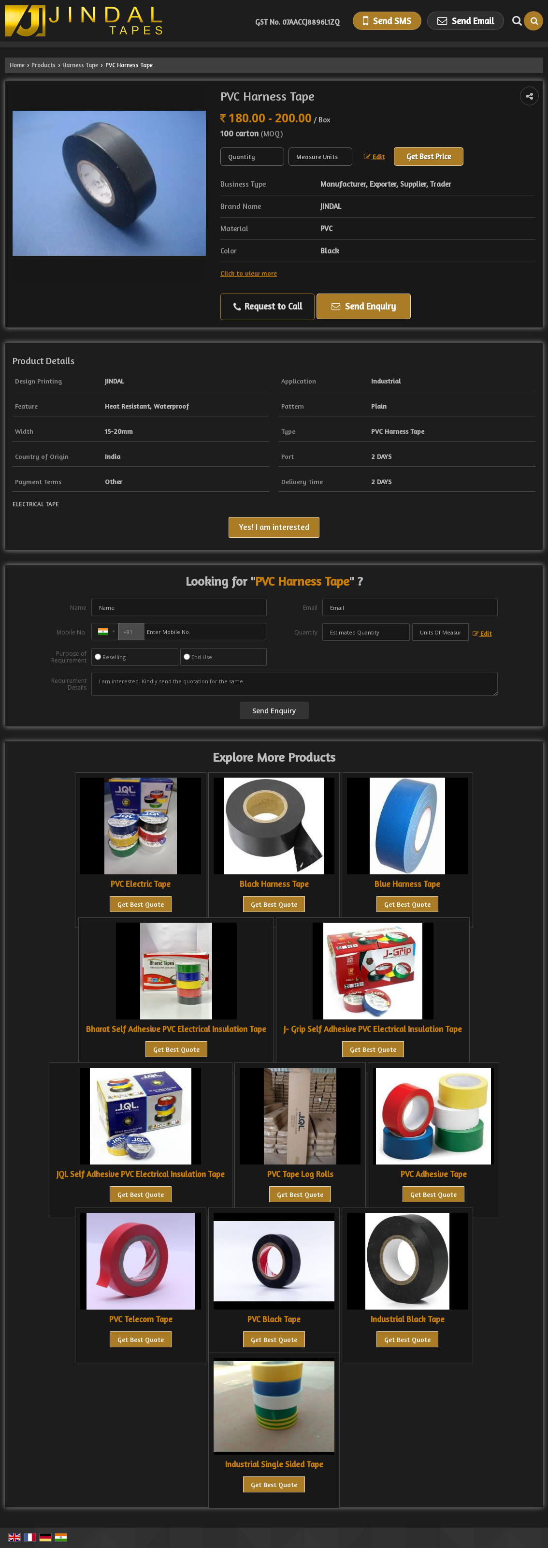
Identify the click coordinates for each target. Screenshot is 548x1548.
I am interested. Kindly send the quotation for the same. (294, 684)
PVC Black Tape (274, 1319)
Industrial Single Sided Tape (274, 1464)
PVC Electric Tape (141, 884)
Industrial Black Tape (408, 1319)
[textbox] (320, 156)
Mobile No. (72, 632)
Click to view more (248, 273)
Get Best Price (428, 156)
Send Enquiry (364, 306)
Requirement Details (69, 684)
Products (43, 65)
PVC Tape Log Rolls (300, 1174)
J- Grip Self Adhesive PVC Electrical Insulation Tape (373, 1029)
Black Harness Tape (274, 884)
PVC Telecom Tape (141, 1319)
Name (78, 608)
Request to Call (267, 306)
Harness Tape (80, 65)
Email (310, 608)
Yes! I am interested (274, 527)
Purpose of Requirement (69, 657)
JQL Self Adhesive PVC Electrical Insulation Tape (141, 1174)
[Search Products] (516, 20)
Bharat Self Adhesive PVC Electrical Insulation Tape (176, 1029)
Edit (374, 156)
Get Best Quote (140, 904)
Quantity (305, 632)
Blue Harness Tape (407, 884)
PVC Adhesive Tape (434, 1174)
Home (17, 65)
